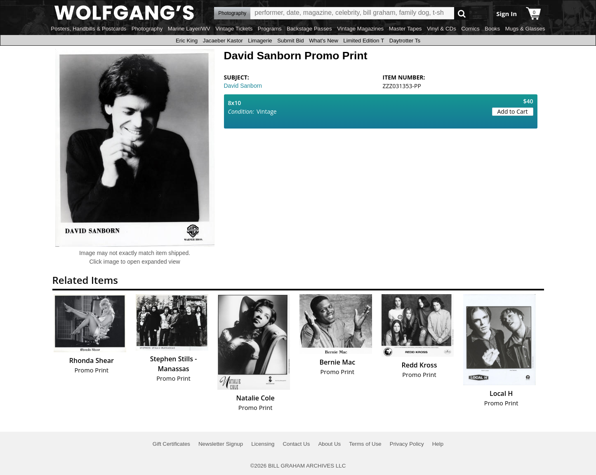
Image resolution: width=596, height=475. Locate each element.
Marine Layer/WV (189, 29)
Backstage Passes (309, 29)
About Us (329, 444)
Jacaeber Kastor (223, 40)
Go (461, 13)
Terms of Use (365, 444)
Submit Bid (290, 40)
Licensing (262, 444)
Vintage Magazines (360, 29)
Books (492, 29)
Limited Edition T (363, 40)
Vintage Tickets (233, 29)
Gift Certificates (171, 444)
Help (437, 444)
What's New (323, 40)
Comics (470, 29)
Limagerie (260, 40)
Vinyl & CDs (441, 29)
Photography (147, 29)
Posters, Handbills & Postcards (88, 29)
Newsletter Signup (220, 444)
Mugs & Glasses (525, 29)
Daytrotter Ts (404, 40)
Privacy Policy (407, 444)
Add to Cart (512, 111)
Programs (270, 29)
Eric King (187, 40)
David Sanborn (243, 85)
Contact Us (296, 444)
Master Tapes (405, 29)
